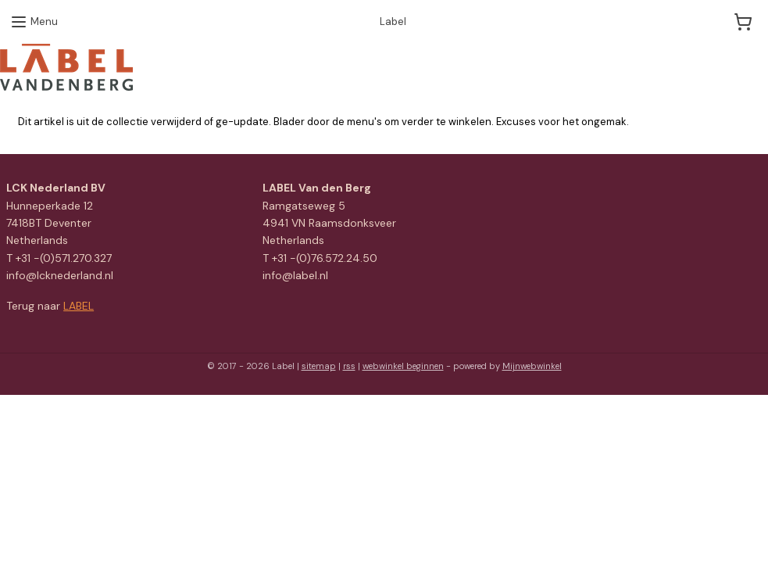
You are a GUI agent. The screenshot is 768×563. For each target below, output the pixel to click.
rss (349, 365)
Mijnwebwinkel (532, 365)
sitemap (319, 365)
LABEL (78, 306)
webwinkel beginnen (403, 365)
